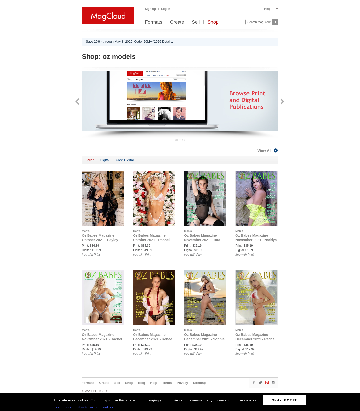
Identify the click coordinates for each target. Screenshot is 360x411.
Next (282, 102)
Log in (165, 9)
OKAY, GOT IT (284, 400)
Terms (167, 383)
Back (77, 102)
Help (267, 9)
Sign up (150, 9)
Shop (212, 22)
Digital (105, 160)
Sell (196, 22)
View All (267, 150)
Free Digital (125, 160)
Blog (141, 383)
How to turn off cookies (96, 407)
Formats (153, 22)
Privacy (182, 383)
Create (177, 22)
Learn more (62, 407)
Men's (86, 230)
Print (90, 160)
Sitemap (199, 383)
